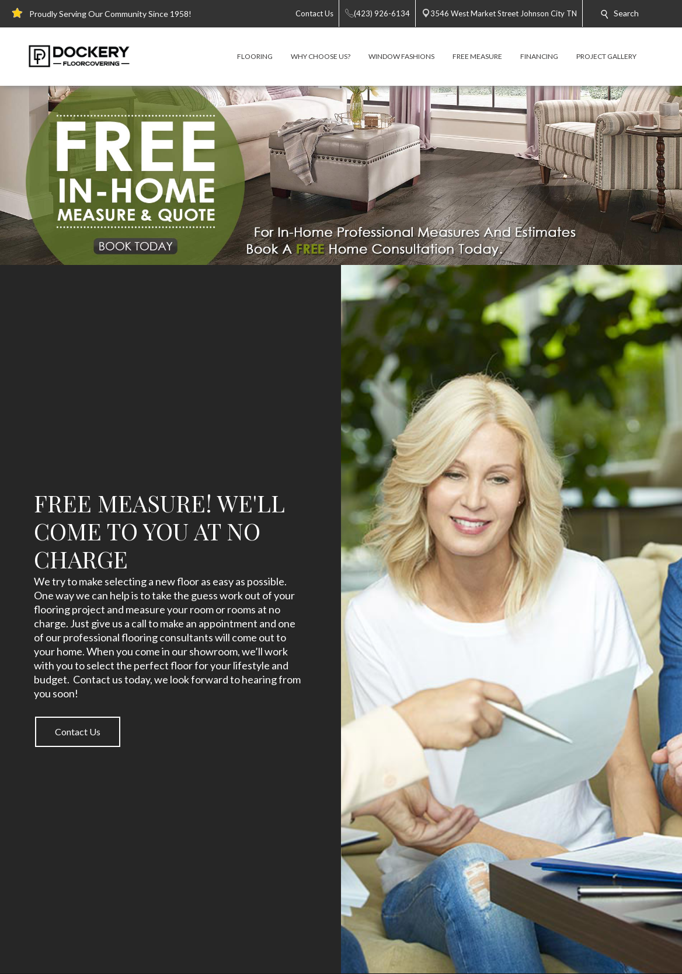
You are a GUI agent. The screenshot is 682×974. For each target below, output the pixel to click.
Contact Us (77, 731)
